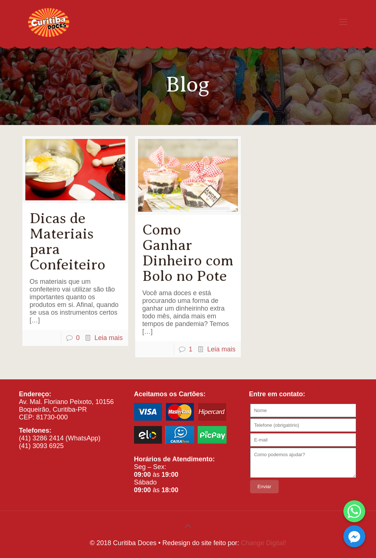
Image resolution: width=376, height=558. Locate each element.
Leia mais (108, 337)
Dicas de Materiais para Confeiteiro (67, 241)
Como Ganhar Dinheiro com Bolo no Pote (188, 252)
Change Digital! (263, 543)
